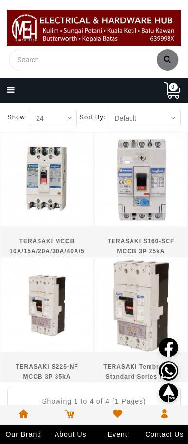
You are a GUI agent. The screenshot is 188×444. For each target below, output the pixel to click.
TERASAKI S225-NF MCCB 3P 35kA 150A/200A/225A (47, 377)
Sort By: (92, 117)
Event (118, 434)
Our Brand (23, 434)
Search (167, 59)
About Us (71, 434)
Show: (17, 117)
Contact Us (164, 434)
